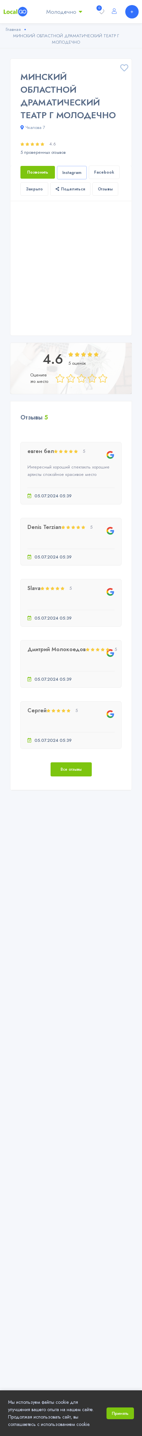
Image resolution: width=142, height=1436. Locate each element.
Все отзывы (71, 769)
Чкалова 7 (32, 127)
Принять (120, 1413)
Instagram (71, 173)
